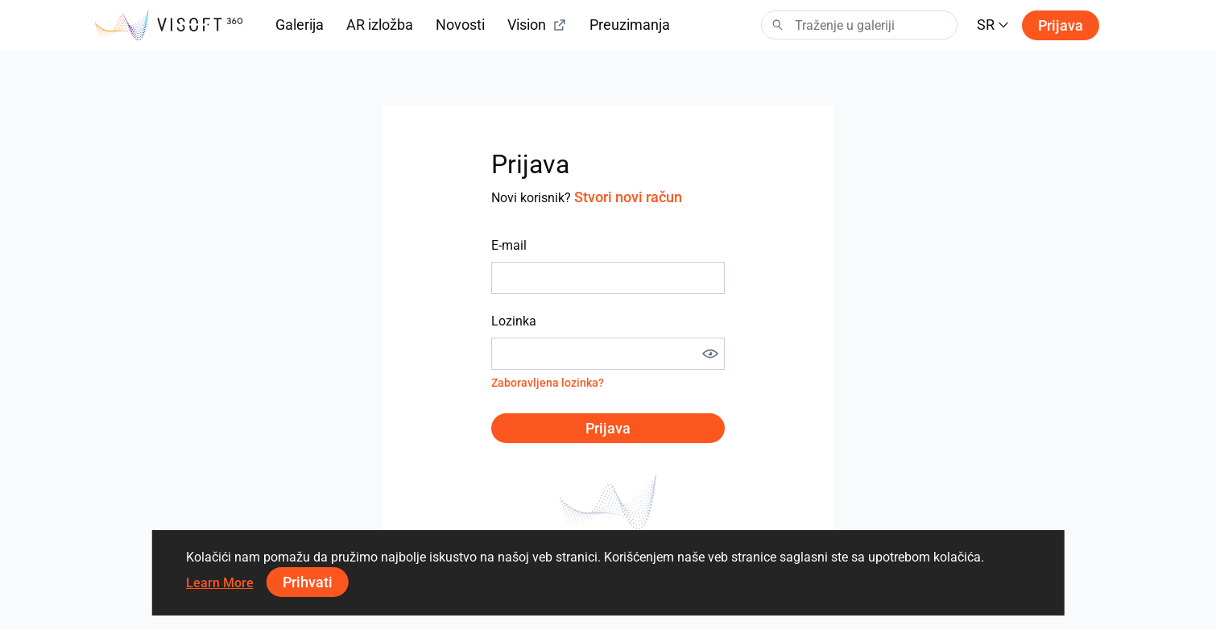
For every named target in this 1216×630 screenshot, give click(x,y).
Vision (537, 24)
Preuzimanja (629, 24)
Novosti (460, 24)
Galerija (299, 24)
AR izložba (379, 24)
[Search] (859, 24)
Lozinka (513, 321)
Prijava (1060, 25)
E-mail (509, 245)
